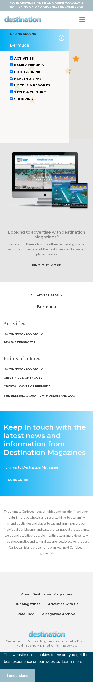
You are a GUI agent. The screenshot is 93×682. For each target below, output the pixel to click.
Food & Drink (25, 72)
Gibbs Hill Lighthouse (23, 377)
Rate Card (26, 614)
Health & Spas (26, 79)
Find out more (46, 265)
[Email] (46, 467)
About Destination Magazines (46, 594)
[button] (76, 58)
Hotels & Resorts (30, 85)
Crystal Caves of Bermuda (27, 386)
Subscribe (18, 480)
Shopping (21, 99)
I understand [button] (17, 676)
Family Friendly (27, 65)
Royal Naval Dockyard (23, 333)
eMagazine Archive (58, 614)
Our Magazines (27, 604)
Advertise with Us (63, 604)
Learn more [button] (72, 661)
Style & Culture (28, 92)
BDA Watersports (19, 342)
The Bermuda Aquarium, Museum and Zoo (39, 395)
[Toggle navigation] (82, 20)
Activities (22, 58)
